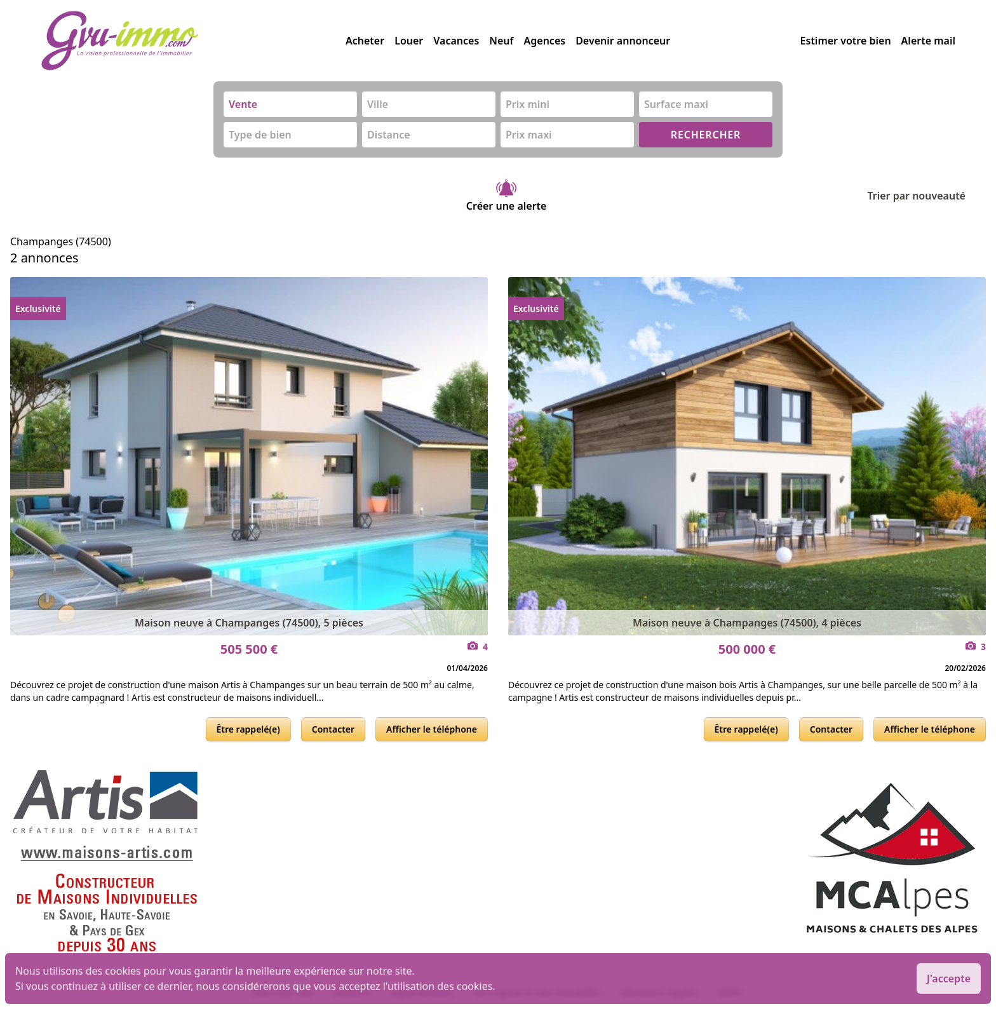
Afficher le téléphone (431, 729)
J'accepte (949, 978)
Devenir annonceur (622, 41)
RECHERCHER (706, 135)
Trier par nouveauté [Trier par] (926, 195)
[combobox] (290, 104)
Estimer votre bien (845, 41)
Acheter (365, 41)
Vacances (456, 41)
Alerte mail (928, 41)
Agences (545, 41)
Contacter (333, 729)
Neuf (501, 41)
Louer (408, 41)
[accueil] (193, 40)
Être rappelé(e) (248, 729)
